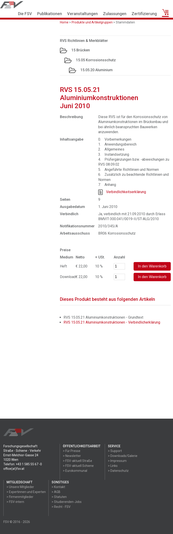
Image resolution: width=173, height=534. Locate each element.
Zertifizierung (144, 13)
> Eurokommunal (75, 470)
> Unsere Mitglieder (20, 487)
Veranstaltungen (82, 13)
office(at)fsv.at (13, 468)
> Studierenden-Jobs (67, 502)
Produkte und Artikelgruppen (92, 22)
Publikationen (49, 13)
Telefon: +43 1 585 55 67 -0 (22, 464)
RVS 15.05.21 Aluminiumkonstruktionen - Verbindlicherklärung (112, 322)
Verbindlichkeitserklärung (126, 192)
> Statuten (59, 497)
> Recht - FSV (61, 507)
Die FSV (25, 13)
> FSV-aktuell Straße (77, 461)
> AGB (56, 492)
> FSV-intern (15, 502)
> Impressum (117, 461)
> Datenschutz (118, 470)
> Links (113, 466)
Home (64, 22)
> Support (115, 451)
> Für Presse (71, 451)
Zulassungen (114, 13)
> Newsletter (72, 456)
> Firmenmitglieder (20, 497)
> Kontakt (58, 487)
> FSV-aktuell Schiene (78, 466)
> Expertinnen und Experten (26, 492)
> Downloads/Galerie (122, 456)
